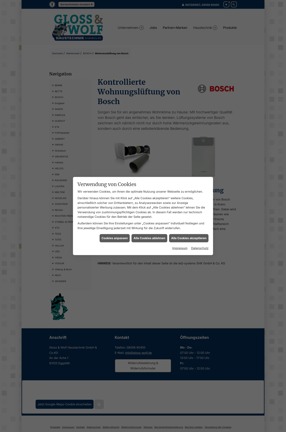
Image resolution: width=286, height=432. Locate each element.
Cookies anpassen (115, 234)
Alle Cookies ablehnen (149, 234)
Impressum (180, 244)
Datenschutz (199, 244)
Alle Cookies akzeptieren (188, 234)
